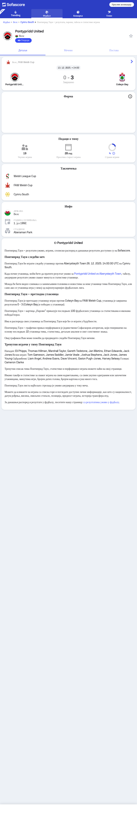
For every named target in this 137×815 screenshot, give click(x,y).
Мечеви (68, 50)
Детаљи (22, 50)
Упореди (23, 40)
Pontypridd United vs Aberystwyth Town (97, 273)
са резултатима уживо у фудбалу (101, 402)
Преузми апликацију (122, 4)
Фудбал (6, 22)
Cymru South (27, 22)
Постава (114, 50)
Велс (15, 22)
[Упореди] (23, 40)
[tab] (22, 50)
